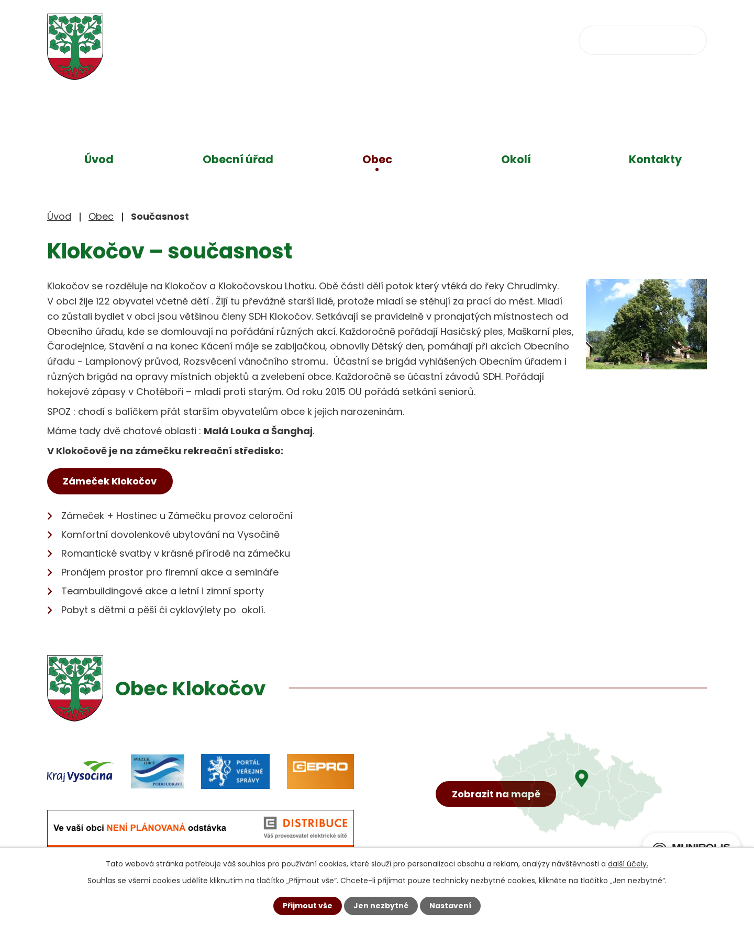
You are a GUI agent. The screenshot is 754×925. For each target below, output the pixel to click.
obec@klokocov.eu (478, 39)
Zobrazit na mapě (496, 794)
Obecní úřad (238, 159)
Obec (377, 159)
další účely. (628, 864)
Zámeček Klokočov (110, 481)
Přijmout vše (307, 905)
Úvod (99, 159)
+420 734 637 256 (354, 39)
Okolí (516, 159)
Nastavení (450, 905)
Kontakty (655, 159)
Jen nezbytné (380, 905)
